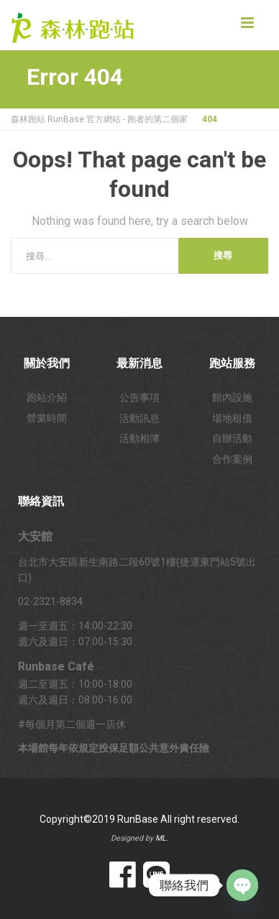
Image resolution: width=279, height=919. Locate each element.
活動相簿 (139, 438)
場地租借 (232, 418)
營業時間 (47, 418)
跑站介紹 (47, 397)
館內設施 (232, 397)
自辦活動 (232, 438)
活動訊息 (139, 418)
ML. (161, 838)
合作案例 (232, 459)
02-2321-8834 (50, 601)
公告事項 (139, 397)
